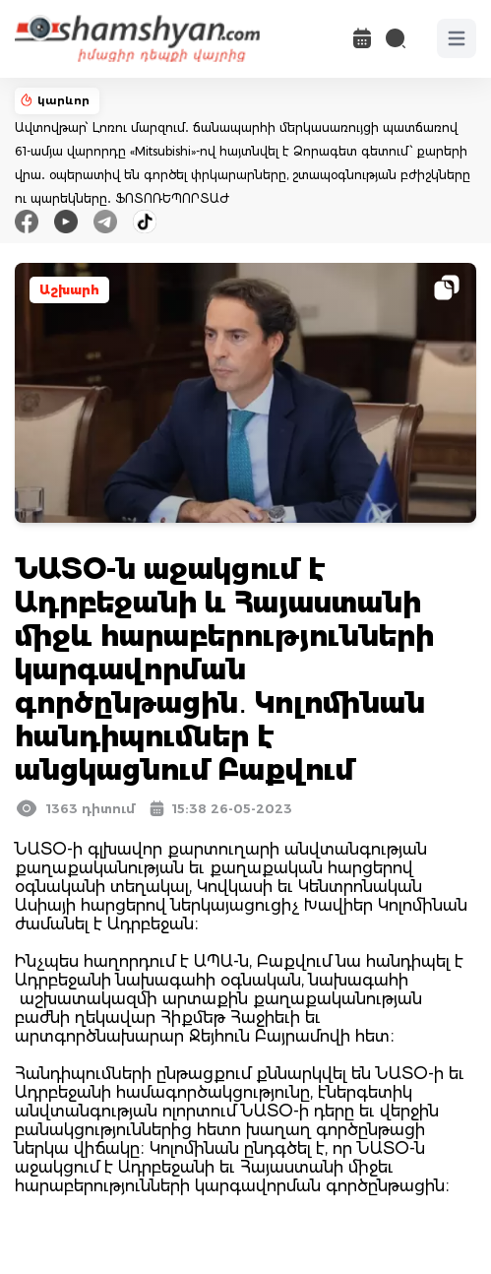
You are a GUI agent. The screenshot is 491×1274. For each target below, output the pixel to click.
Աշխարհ (69, 290)
